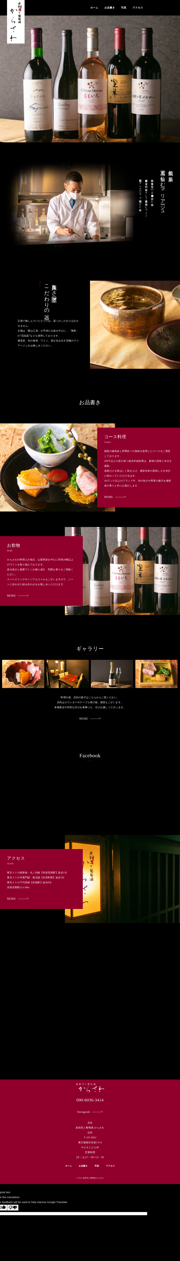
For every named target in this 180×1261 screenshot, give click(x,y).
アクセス (138, 8)
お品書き (109, 8)
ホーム (94, 8)
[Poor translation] (12, 1208)
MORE (115, 496)
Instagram (90, 1111)
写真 (123, 8)
